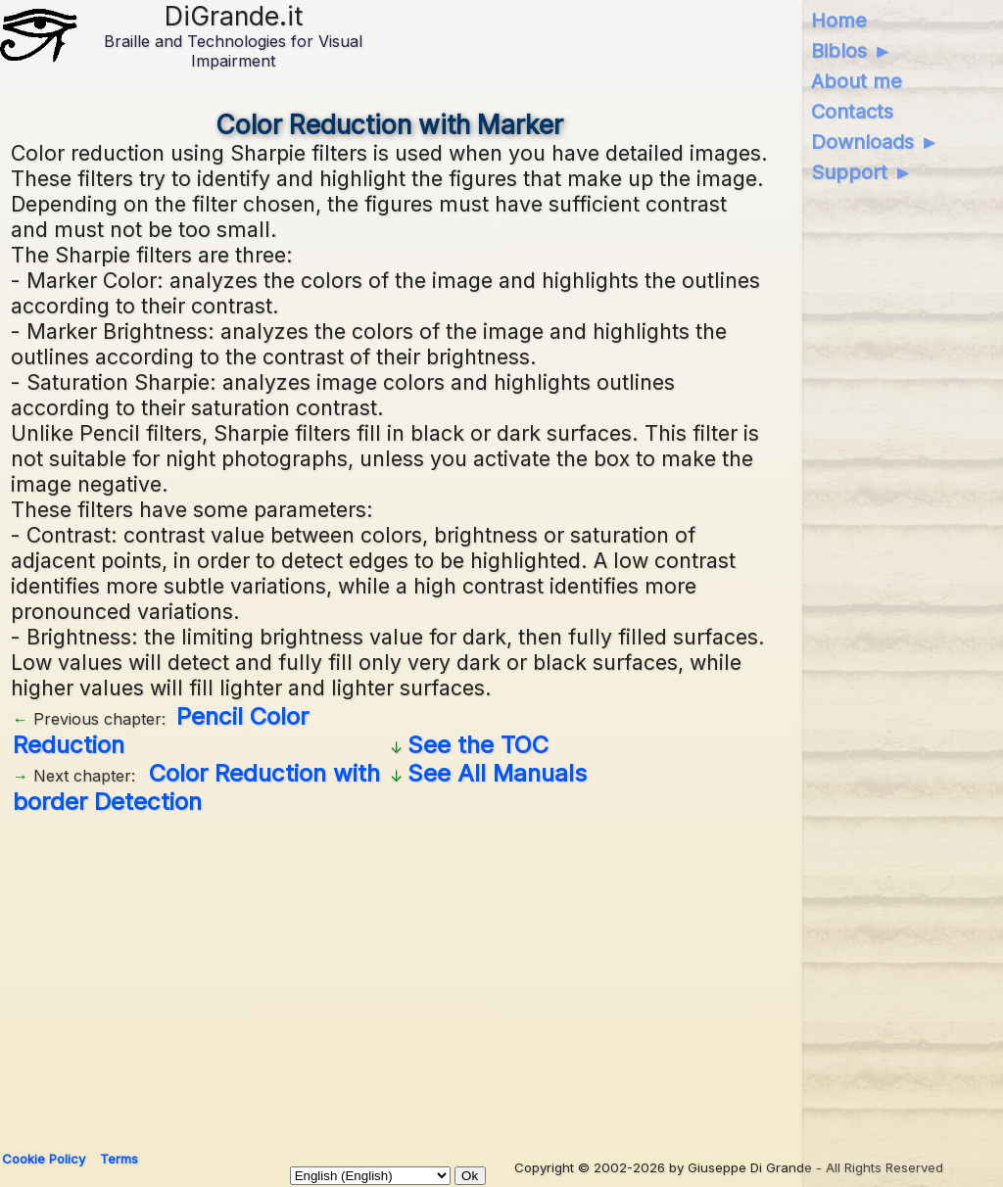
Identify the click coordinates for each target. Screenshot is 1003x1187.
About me (856, 81)
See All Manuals (497, 773)
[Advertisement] (497, 975)
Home (839, 20)
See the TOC (478, 745)
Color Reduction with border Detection (196, 787)
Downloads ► (875, 142)
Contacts (852, 111)
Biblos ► (851, 51)
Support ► (862, 172)
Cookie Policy (43, 1158)
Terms (119, 1158)
